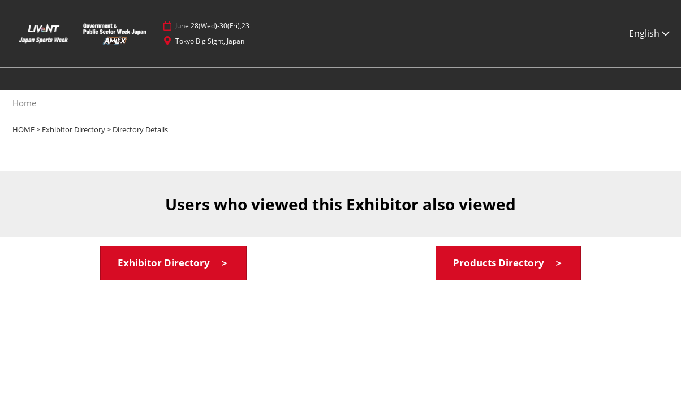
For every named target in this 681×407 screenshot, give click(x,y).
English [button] (649, 33)
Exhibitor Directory (73, 129)
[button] (173, 263)
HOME (23, 129)
